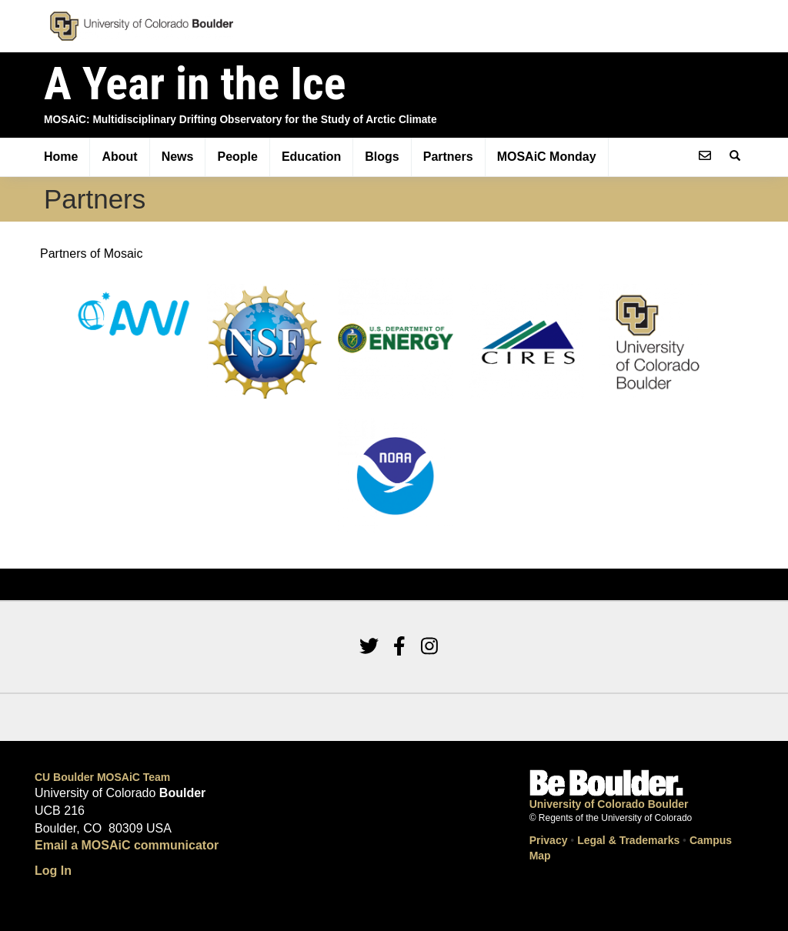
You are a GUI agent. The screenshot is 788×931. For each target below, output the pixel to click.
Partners (448, 156)
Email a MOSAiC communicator (127, 845)
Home (61, 156)
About (119, 156)
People (237, 156)
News (178, 156)
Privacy (548, 840)
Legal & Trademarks (628, 840)
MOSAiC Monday (546, 156)
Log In (53, 870)
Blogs (382, 156)
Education (311, 156)
